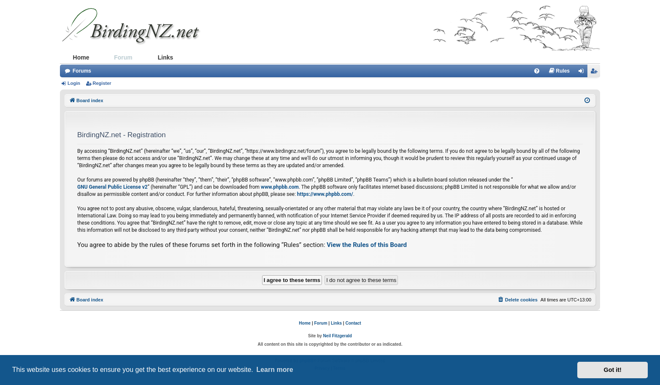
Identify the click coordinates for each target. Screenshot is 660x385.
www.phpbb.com (280, 187)
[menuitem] (536, 71)
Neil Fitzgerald (337, 335)
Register (102, 83)
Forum (123, 57)
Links (165, 57)
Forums (82, 71)
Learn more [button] (274, 369)
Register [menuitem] (595, 72)
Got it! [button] (613, 369)
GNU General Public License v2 (112, 187)
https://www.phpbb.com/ (325, 194)
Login (74, 83)
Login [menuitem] (583, 72)
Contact (353, 323)
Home (81, 57)
